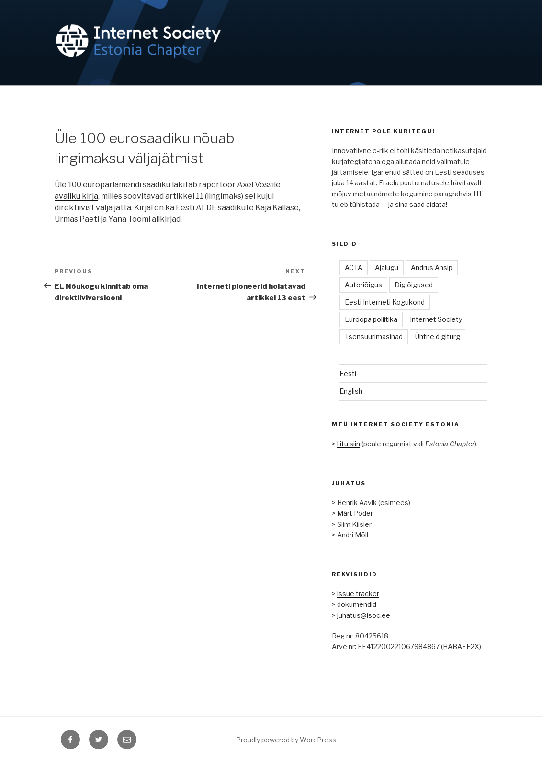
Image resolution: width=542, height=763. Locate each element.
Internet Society (436, 319)
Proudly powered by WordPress (286, 740)
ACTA (353, 267)
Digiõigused (414, 285)
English (350, 391)
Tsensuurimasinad (374, 336)
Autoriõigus (363, 285)
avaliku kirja (76, 196)
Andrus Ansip (431, 267)
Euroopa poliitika (371, 319)
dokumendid (356, 604)
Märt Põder (355, 513)
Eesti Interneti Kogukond (385, 302)
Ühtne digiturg (437, 336)
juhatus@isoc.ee (363, 615)
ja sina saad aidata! (417, 204)
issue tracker (358, 594)
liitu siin (348, 444)
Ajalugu (386, 267)
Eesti (347, 373)
